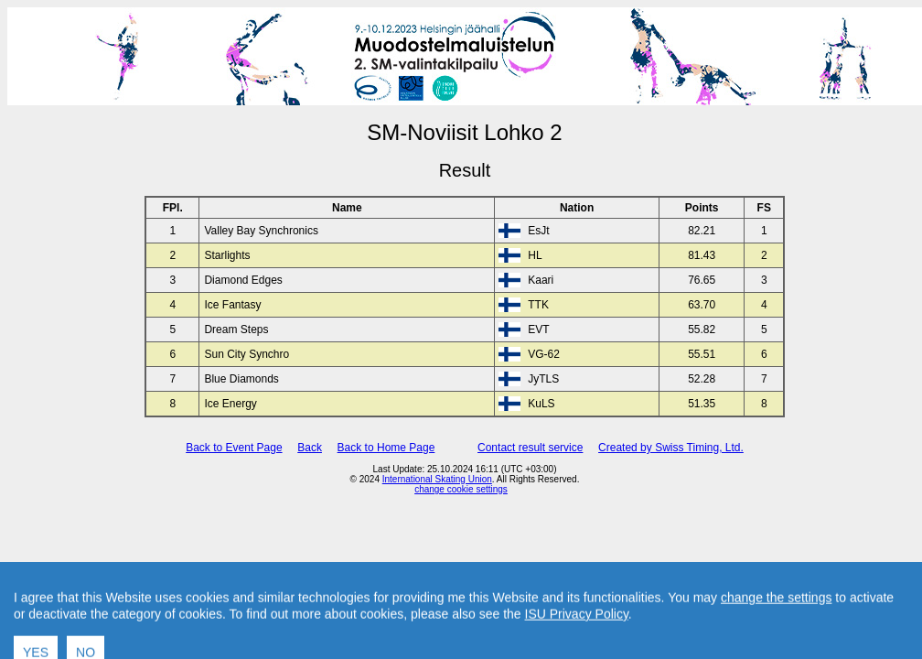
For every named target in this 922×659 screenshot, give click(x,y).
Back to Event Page (234, 447)
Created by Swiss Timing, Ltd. (671, 447)
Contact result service (530, 447)
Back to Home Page (386, 447)
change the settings (776, 622)
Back (309, 447)
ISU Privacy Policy (576, 639)
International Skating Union (437, 479)
